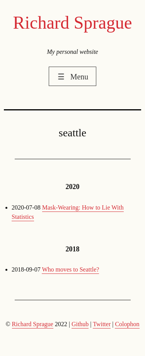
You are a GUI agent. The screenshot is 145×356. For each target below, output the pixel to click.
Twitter (102, 324)
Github (80, 324)
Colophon (127, 324)
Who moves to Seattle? (70, 269)
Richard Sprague (72, 23)
